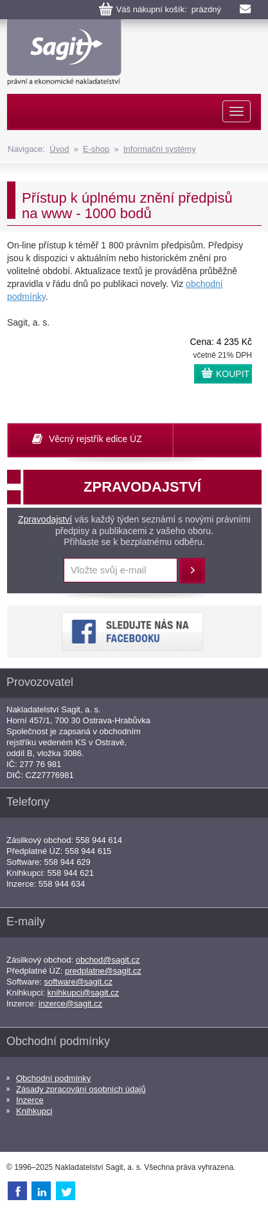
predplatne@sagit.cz (103, 971)
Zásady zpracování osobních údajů (81, 1089)
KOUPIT (232, 374)
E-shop (96, 149)
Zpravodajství (45, 519)
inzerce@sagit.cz (70, 1003)
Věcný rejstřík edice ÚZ (95, 439)
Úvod (59, 149)
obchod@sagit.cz (108, 960)
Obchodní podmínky (53, 1078)
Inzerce (30, 1100)
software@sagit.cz (78, 981)
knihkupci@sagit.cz (83, 992)
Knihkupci (34, 1111)
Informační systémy (159, 149)
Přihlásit (192, 571)
